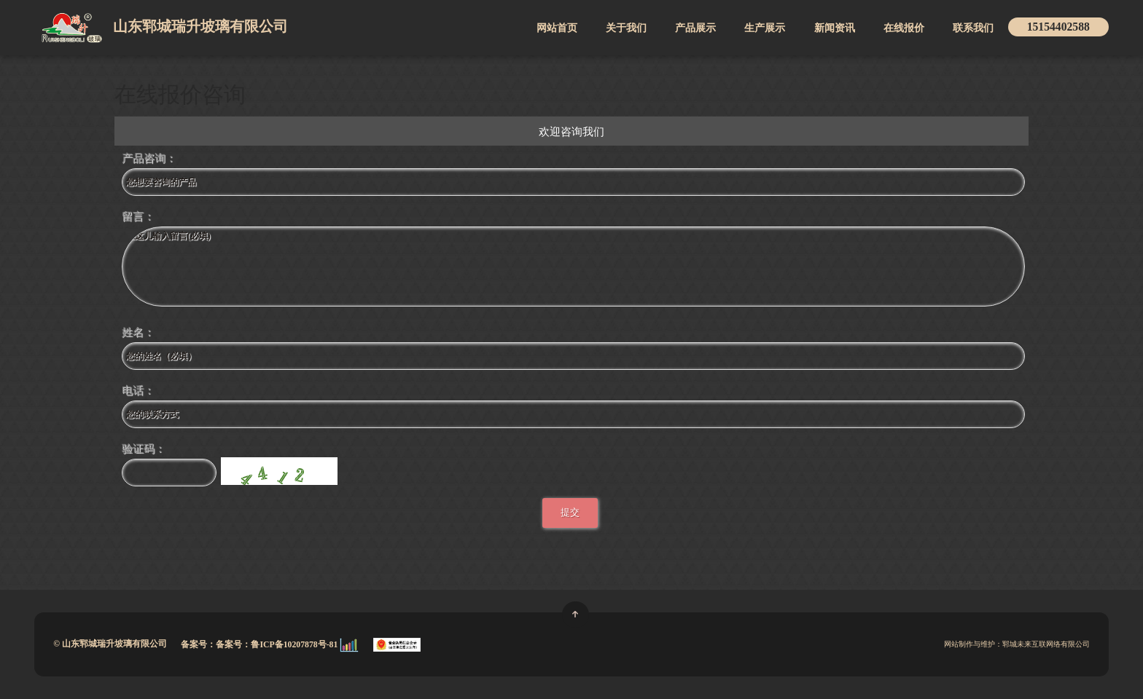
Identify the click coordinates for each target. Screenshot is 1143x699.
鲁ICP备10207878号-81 (295, 644)
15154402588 (1058, 26)
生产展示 (764, 27)
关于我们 (626, 27)
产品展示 (695, 27)
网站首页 (557, 27)
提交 (570, 512)
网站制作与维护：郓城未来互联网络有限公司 (1017, 644)
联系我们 (973, 27)
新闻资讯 (834, 27)
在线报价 (903, 27)
